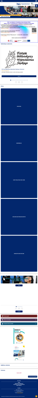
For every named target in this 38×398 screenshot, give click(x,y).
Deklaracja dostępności (19, 383)
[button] (10, 80)
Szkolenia (19, 106)
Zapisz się (19, 76)
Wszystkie (19, 311)
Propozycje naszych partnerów (33, 376)
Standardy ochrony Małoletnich (19, 384)
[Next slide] (22, 82)
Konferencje (19, 143)
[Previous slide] (16, 82)
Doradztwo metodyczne (19, 253)
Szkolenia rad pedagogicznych (19, 216)
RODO (19, 382)
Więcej (19, 285)
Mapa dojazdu (19, 385)
